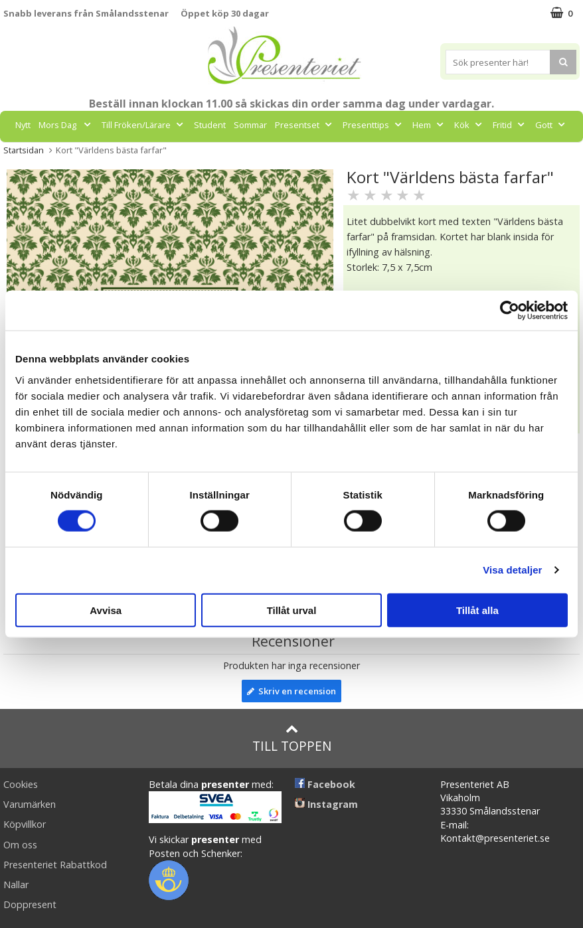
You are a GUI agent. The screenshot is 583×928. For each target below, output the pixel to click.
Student (210, 125)
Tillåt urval (292, 609)
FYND (318, 155)
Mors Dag (66, 124)
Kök (469, 124)
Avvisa (106, 609)
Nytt (23, 125)
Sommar (250, 125)
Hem (429, 124)
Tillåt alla (477, 609)
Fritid (510, 124)
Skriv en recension (291, 691)
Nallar (16, 884)
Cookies (20, 784)
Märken (277, 154)
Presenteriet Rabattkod (55, 864)
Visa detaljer (512, 570)
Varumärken (29, 804)
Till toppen (291, 738)
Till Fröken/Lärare (144, 124)
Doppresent (29, 904)
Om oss (20, 844)
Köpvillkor (24, 824)
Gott (551, 124)
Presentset (305, 124)
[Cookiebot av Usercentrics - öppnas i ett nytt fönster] (510, 311)
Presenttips (373, 124)
